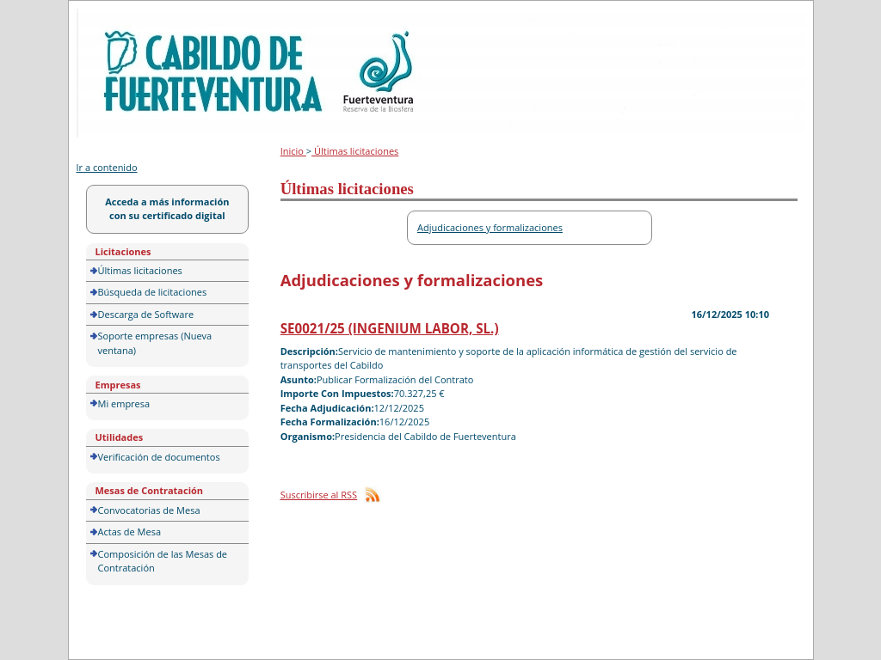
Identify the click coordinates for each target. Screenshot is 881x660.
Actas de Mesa (130, 531)
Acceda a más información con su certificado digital (167, 209)
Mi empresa (124, 403)
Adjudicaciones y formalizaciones (490, 227)
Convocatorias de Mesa (149, 510)
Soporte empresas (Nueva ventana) (155, 343)
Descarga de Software (146, 314)
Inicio (293, 150)
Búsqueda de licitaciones (152, 291)
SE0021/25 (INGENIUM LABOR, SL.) (389, 328)
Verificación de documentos (159, 456)
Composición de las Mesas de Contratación (163, 561)
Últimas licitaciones (140, 270)
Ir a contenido (107, 167)
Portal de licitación (130, 18)
